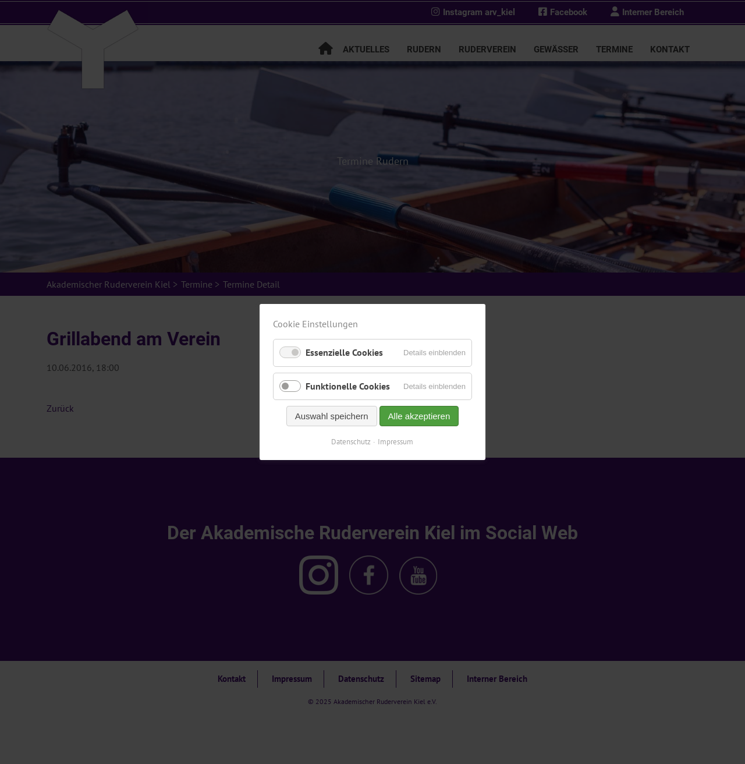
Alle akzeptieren (419, 416)
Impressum (396, 442)
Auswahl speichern (331, 416)
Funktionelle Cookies (348, 386)
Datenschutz (351, 442)
